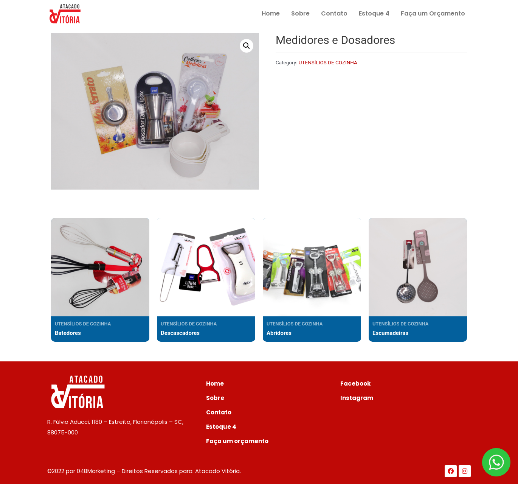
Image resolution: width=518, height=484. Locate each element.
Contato (334, 13)
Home (271, 13)
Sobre (300, 13)
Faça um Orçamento (433, 13)
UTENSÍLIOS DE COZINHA (328, 62)
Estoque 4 (374, 13)
